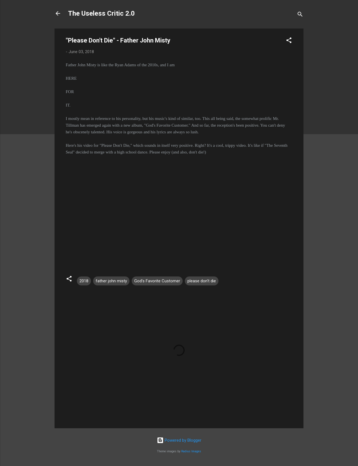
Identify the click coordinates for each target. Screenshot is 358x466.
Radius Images (191, 451)
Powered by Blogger (179, 440)
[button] (289, 41)
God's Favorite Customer (157, 280)
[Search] (300, 15)
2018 (83, 280)
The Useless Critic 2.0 (101, 13)
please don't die (201, 280)
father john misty (111, 280)
